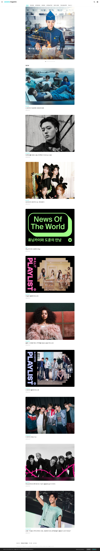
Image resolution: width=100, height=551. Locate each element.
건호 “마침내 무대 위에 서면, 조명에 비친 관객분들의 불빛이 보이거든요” (48, 531)
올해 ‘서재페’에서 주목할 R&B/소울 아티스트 (40, 343)
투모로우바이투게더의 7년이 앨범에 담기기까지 (40, 484)
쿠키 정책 (30, 543)
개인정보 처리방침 (24, 543)
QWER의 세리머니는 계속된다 (35, 202)
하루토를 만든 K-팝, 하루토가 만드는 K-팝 (39, 155)
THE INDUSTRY (63, 5)
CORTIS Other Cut (31, 437)
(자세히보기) (31, 549)
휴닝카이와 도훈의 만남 (33, 249)
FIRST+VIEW (56, 5)
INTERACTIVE (49, 5)
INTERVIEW (37, 5)
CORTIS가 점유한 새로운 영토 (35, 108)
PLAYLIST (70, 5)
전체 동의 (94, 549)
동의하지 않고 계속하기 (80, 549)
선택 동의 (88, 549)
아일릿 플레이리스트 (32, 296)
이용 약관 (18, 543)
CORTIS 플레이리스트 (32, 390)
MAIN (27, 5)
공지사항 (34, 543)
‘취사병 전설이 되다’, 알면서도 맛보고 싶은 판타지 (49, 50)
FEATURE (32, 5)
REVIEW (43, 5)
